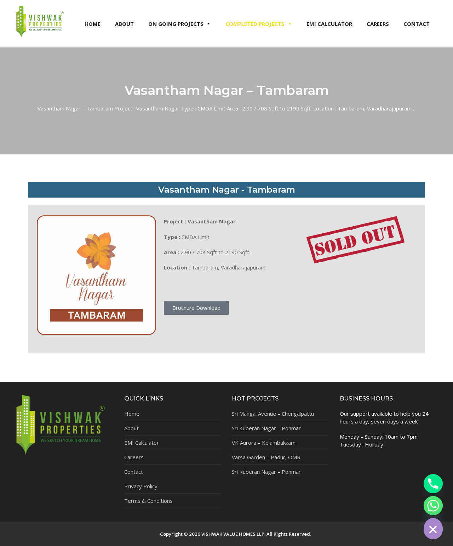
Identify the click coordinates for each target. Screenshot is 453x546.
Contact (133, 471)
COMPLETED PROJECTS (258, 23)
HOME (93, 23)
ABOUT (124, 23)
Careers (134, 457)
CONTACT (416, 23)
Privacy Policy (140, 486)
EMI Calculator (141, 442)
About (131, 428)
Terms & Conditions (148, 500)
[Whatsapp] (433, 505)
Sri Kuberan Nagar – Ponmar (266, 428)
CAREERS (378, 23)
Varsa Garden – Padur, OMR (266, 457)
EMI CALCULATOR (329, 23)
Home (131, 413)
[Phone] (433, 483)
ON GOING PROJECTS (179, 23)
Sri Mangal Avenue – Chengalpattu (273, 413)
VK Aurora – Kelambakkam (264, 442)
